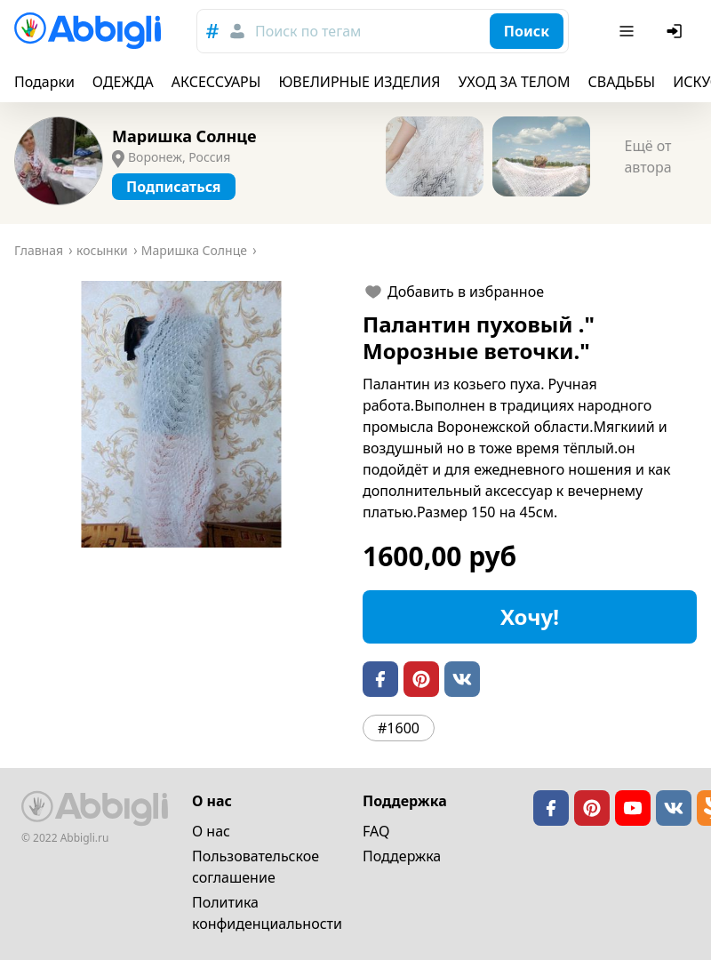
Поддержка (402, 856)
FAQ (376, 831)
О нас (211, 831)
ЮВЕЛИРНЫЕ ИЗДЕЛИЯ (359, 82)
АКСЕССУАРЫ (216, 82)
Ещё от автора (647, 156)
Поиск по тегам (308, 31)
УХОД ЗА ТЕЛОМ (515, 82)
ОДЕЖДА (123, 82)
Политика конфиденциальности (267, 912)
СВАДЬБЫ (622, 82)
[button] (181, 414)
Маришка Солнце (184, 136)
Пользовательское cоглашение (255, 866)
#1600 (398, 728)
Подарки (44, 82)
